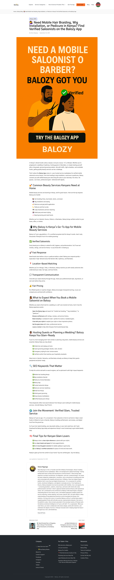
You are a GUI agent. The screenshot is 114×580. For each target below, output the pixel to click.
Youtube (38, 562)
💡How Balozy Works (43, 549)
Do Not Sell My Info (86, 555)
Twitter (38, 565)
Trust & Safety (84, 545)
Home (14, 11)
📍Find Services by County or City (67, 552)
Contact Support (40, 554)
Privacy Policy (84, 552)
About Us (38, 552)
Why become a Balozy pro (65, 545)
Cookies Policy (84, 558)
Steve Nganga (43, 467)
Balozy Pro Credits (63, 550)
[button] (41, 513)
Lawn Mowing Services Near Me (66, 558)
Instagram (38, 559)
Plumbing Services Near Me (65, 555)
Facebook (38, 557)
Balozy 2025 (33, 19)
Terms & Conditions (86, 550)
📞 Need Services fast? (43, 546)
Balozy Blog (20, 11)
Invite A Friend (40, 567)
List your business (63, 547)
